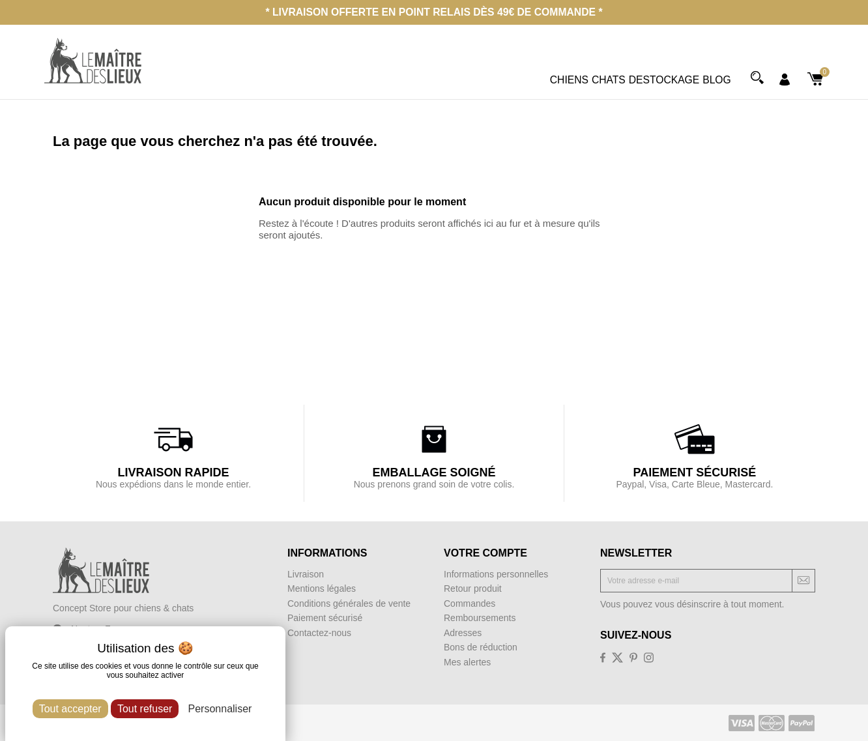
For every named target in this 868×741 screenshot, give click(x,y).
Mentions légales (321, 588)
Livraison (305, 574)
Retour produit (473, 588)
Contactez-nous (319, 633)
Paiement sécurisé (324, 618)
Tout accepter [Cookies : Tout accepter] (70, 708)
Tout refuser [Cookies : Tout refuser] (144, 708)
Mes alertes (467, 662)
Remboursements (480, 618)
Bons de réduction (480, 647)
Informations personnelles (496, 574)
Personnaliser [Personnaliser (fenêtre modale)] (220, 708)
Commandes (469, 603)
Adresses (463, 633)
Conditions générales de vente (349, 603)
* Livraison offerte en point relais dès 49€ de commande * (434, 12)
